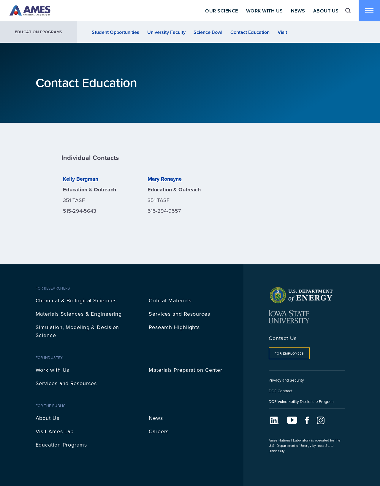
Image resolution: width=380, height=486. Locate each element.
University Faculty (166, 32)
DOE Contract (280, 390)
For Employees (289, 353)
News (298, 10)
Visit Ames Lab (55, 431)
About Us (326, 10)
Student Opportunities (115, 32)
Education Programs (38, 32)
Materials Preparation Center (185, 370)
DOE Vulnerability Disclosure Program (301, 401)
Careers (159, 431)
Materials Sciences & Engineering (79, 313)
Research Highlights (174, 327)
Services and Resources (179, 313)
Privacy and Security (286, 380)
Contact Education (250, 32)
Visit (282, 32)
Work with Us (52, 370)
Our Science (221, 10)
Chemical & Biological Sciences (76, 300)
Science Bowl (208, 32)
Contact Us (283, 338)
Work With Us (264, 10)
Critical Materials (170, 300)
